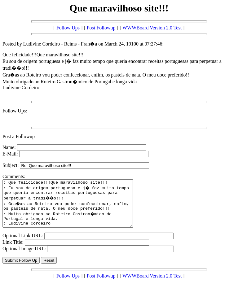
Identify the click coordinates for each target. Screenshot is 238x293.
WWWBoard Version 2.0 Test (152, 27)
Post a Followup (18, 136)
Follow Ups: (14, 110)
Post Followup (101, 27)
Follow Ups (68, 27)
